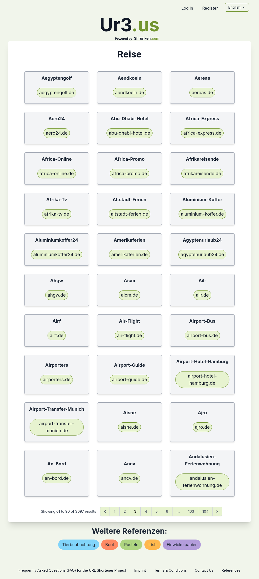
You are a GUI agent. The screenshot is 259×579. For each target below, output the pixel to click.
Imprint (140, 570)
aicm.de (129, 295)
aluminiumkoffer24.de (56, 254)
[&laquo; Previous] (105, 511)
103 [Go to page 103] (191, 511)
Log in (187, 8)
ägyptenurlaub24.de (202, 254)
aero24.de (57, 133)
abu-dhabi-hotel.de (129, 133)
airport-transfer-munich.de (56, 427)
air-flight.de (129, 335)
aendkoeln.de (129, 92)
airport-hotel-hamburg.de (202, 379)
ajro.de (202, 427)
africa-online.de (57, 173)
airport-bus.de (202, 335)
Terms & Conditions (170, 570)
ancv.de (129, 478)
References (231, 570)
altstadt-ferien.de (129, 214)
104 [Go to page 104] (205, 511)
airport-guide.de (129, 379)
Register (210, 8)
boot (109, 544)
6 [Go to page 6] (167, 511)
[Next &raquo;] (217, 511)
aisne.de (129, 427)
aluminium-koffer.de (202, 214)
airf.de (56, 335)
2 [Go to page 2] (125, 511)
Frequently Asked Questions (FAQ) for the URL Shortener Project (72, 570)
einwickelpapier (182, 544)
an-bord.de (57, 478)
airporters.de (57, 379)
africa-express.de (202, 133)
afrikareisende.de (202, 173)
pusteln (131, 544)
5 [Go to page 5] (157, 511)
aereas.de (202, 92)
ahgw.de (57, 295)
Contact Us (204, 570)
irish (152, 544)
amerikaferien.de (129, 254)
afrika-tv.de (56, 214)
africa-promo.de (129, 173)
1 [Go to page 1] (114, 511)
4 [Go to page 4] (146, 511)
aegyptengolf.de (56, 92)
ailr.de (202, 295)
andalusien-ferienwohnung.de (202, 481)
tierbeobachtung (78, 544)
